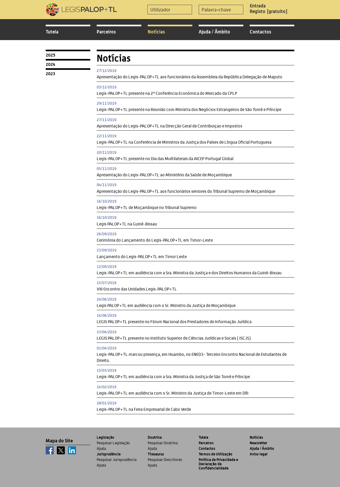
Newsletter (258, 443)
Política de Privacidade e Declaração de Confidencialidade (218, 463)
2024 (50, 64)
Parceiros (106, 32)
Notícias (156, 32)
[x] (61, 450)
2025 (50, 55)
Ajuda (101, 448)
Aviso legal (258, 454)
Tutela (52, 32)
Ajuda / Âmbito (214, 32)
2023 (50, 73)
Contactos (260, 32)
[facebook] (50, 450)
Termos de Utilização (215, 454)
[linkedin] (72, 450)
